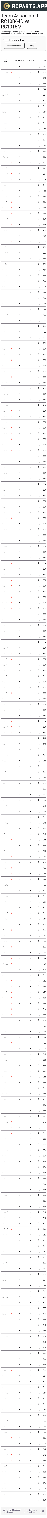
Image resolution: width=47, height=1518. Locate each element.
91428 (5, 1071)
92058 (5, 603)
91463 (5, 1082)
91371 (5, 1003)
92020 (5, 434)
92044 (5, 529)
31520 (5, 919)
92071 (5, 654)
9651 (6, 1252)
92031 (5, 490)
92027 (5, 467)
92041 (5, 513)
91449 (5, 1461)
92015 (5, 411)
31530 (5, 924)
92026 (5, 462)
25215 (5, 1286)
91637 (5, 1178)
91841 (5, 338)
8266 (6, 874)
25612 (5, 1297)
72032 (5, 157)
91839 (5, 326)
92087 (5, 727)
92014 (5, 405)
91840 (5, 332)
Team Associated (14, 46)
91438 (5, 1449)
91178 (5, 992)
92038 (5, 501)
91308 (5, 998)
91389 (5, 1015)
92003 (5, 360)
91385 (5, 1009)
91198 (5, 180)
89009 (5, 163)
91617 (5, 219)
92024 (5, 450)
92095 (5, 738)
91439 (5, 185)
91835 (5, 304)
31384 (5, 1336)
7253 (6, 829)
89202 (5, 1398)
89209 (5, 975)
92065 (5, 642)
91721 (5, 242)
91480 (5, 197)
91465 (5, 1088)
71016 (5, 941)
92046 (5, 541)
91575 (5, 213)
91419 (5, 1054)
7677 (6, 840)
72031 (5, 151)
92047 (5, 546)
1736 (6, 772)
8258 (6, 857)
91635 (5, 1167)
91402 (5, 1032)
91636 (5, 1173)
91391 (5, 1020)
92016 (5, 417)
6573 (6, 800)
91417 (5, 1049)
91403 (5, 1037)
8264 (6, 868)
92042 (5, 518)
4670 (6, 778)
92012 (5, 394)
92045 (5, 535)
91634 (5, 225)
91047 (5, 1421)
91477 (5, 1099)
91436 (5, 1444)
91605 (5, 1489)
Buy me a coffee (31, 1511)
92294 (5, 755)
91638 (5, 1184)
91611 (5, 1494)
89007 (5, 970)
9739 (6, 902)
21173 (5, 1263)
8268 (6, 879)
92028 (5, 473)
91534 (5, 1139)
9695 (6, 78)
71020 (5, 958)
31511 (5, 134)
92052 (5, 575)
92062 (5, 625)
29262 (5, 1308)
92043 (5, 524)
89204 (5, 1410)
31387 (5, 1353)
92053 (5, 580)
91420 (5, 1060)
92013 (5, 400)
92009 (5, 377)
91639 (5, 1190)
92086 (5, 721)
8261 (6, 862)
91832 (5, 287)
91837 (5, 315)
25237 (5, 913)
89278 (5, 168)
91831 (5, 281)
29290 (5, 1314)
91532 (5, 1133)
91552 (5, 1145)
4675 (6, 783)
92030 (5, 484)
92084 (5, 710)
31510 (5, 1376)
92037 (5, 496)
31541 (5, 140)
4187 (6, 1207)
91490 (5, 1116)
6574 (6, 806)
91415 (5, 1043)
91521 (5, 1128)
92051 (5, 569)
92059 (5, 608)
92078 (5, 687)
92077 (5, 682)
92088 (5, 733)
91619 (5, 1500)
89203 (5, 1404)
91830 (5, 276)
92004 (5, 366)
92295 (5, 761)
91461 (5, 1077)
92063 (5, 631)
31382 (5, 1325)
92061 (5, 620)
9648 (6, 1235)
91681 (5, 236)
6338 (6, 1218)
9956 (6, 89)
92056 (5, 597)
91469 (5, 1094)
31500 (5, 129)
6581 (6, 817)
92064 (5, 637)
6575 (6, 812)
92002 (5, 355)
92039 (5, 507)
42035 (5, 146)
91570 (5, 202)
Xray (32, 46)
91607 (5, 1156)
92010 (5, 383)
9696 (6, 84)
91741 (5, 264)
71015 (5, 936)
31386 (5, 1348)
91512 (5, 1122)
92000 (5, 349)
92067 (5, 648)
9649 (6, 1240)
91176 (5, 981)
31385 (5, 1342)
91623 (5, 1161)
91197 (5, 174)
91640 (5, 1195)
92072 (5, 659)
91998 (5, 343)
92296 (5, 766)
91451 (5, 191)
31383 (5, 1331)
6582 (6, 823)
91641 (5, 1201)
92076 (5, 676)
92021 (5, 439)
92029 (5, 479)
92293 (5, 750)
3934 (6, 72)
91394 (5, 1026)
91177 (5, 987)
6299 (6, 795)
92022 (5, 445)
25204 (5, 112)
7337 (6, 1229)
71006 (5, 930)
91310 (5, 1438)
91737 (5, 253)
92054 (5, 586)
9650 (6, 1246)
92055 (5, 592)
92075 (5, 671)
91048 (5, 1427)
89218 (5, 1415)
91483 (5, 1105)
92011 (5, 388)
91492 (5, 1483)
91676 (5, 230)
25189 (5, 908)
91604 (5, 1150)
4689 (6, 789)
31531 (5, 1387)
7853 (6, 851)
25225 (5, 1291)
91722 (5, 247)
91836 (5, 309)
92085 (5, 716)
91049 (5, 1432)
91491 (5, 1477)
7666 (6, 834)
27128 (5, 1303)
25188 (5, 101)
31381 (5, 1319)
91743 (5, 270)
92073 (5, 665)
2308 (6, 67)
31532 (5, 1393)
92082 (5, 704)
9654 (6, 896)
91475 (5, 1466)
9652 (6, 1257)
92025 (5, 456)
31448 (5, 123)
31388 (5, 1359)
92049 (5, 558)
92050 (5, 563)
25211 (5, 1280)
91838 (5, 321)
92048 (5, 552)
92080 (5, 699)
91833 (5, 292)
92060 (5, 614)
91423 (5, 1066)
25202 (5, 1274)
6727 (6, 1224)
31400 (5, 1370)
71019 (5, 953)
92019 (5, 428)
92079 (5, 693)
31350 (5, 117)
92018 (5, 422)
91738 (5, 259)
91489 (5, 1111)
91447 (5, 1455)
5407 (6, 1212)
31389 (5, 1365)
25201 (5, 1269)
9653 (6, 891)
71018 (5, 947)
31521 (5, 1382)
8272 (6, 885)
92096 (5, 744)
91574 (5, 208)
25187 (5, 95)
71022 (5, 964)
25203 (5, 106)
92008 (5, 371)
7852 (6, 845)
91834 (5, 298)
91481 (5, 1472)
